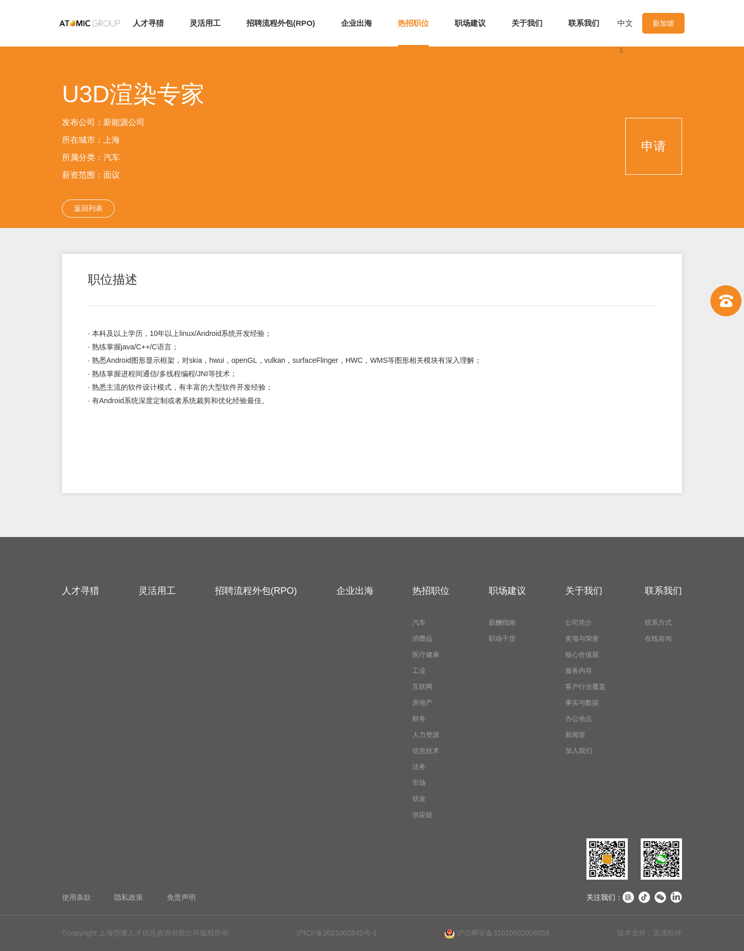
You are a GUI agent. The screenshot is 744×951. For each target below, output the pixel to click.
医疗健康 (425, 654)
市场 (419, 783)
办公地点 (578, 719)
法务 (419, 767)
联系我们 (583, 23)
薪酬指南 (502, 622)
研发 (419, 799)
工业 (419, 670)
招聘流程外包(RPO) (280, 23)
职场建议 (470, 23)
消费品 (422, 638)
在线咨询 (658, 638)
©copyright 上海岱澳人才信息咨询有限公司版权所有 (145, 933)
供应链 (422, 815)
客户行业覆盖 (585, 687)
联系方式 (658, 622)
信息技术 (425, 751)
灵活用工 (205, 23)
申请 (653, 146)
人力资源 (425, 735)
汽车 (419, 622)
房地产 (422, 703)
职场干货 (502, 638)
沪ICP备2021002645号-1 (337, 933)
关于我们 (527, 23)
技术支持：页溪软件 (649, 933)
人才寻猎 (148, 23)
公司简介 (578, 622)
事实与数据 (582, 703)
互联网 (422, 687)
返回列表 (88, 208)
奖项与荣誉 (582, 638)
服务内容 (578, 670)
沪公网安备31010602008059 (496, 933)
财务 (419, 719)
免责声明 (181, 897)
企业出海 (356, 23)
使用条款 (76, 897)
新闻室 (575, 735)
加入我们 (578, 751)
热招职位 (413, 23)
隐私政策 (128, 897)
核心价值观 (582, 654)
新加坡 (663, 23)
